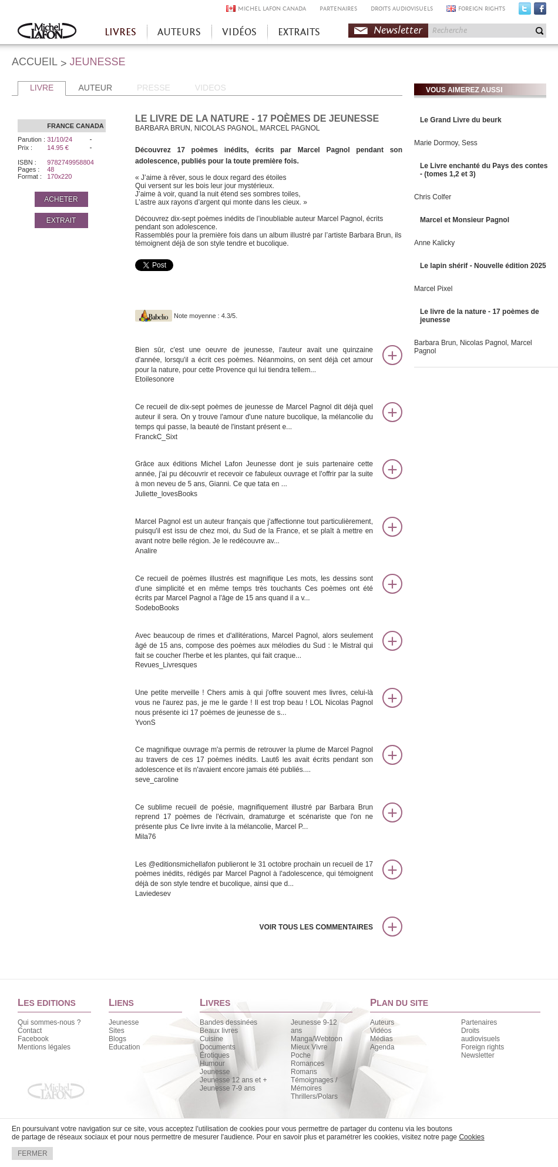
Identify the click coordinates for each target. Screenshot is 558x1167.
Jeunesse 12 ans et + (233, 1080)
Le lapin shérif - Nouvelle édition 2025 (483, 266)
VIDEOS (210, 87)
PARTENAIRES (338, 8)
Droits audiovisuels (480, 1034)
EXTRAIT (61, 220)
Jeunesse (124, 1022)
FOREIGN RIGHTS (481, 8)
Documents (218, 1047)
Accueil (47, 32)
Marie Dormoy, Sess (446, 143)
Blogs (117, 1039)
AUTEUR (95, 87)
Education (124, 1047)
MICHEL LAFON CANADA (272, 8)
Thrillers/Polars (314, 1096)
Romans (304, 1072)
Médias (381, 1039)
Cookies (471, 1137)
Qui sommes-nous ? (49, 1022)
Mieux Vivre (309, 1047)
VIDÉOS (239, 32)
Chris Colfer (432, 197)
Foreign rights (482, 1047)
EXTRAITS (299, 32)
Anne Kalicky (434, 243)
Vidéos (380, 1030)
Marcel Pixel (433, 289)
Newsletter (398, 30)
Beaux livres (219, 1030)
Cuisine (211, 1039)
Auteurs (382, 1022)
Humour (212, 1063)
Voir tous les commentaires (316, 927)
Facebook (540, 11)
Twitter (525, 11)
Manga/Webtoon (316, 1039)
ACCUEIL (35, 62)
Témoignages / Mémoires (314, 1084)
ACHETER (61, 199)
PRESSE (153, 87)
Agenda (382, 1047)
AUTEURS (179, 32)
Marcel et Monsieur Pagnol (464, 220)
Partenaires (479, 1022)
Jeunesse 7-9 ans (228, 1088)
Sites (117, 1030)
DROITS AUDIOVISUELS (402, 8)
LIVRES (120, 32)
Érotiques (215, 1055)
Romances (307, 1063)
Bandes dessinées (228, 1022)
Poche (301, 1055)
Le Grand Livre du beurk (461, 120)
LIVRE (41, 87)
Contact (30, 1030)
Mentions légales (44, 1047)
